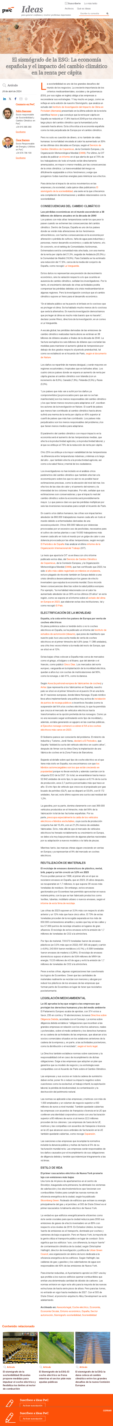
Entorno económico (70, 1311)
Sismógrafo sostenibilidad (67, 1315)
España (85, 1311)
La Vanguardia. (72, 265)
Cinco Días (69, 664)
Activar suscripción (32, 1405)
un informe (64, 156)
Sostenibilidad (89, 1315)
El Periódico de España (52, 544)
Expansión (90, 1133)
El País (59, 605)
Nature (54, 114)
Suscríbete (74, 3)
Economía (95, 1307)
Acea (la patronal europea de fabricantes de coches (74, 683)
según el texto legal (87, 1046)
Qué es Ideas (84, 8)
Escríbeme (21, 132)
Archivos (69, 8)
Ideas (32, 9)
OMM (82, 152)
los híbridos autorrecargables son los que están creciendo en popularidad (70, 767)
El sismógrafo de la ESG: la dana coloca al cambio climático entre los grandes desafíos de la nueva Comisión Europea (92, 1378)
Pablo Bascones (23, 111)
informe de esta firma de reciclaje (58, 903)
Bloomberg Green (50, 1200)
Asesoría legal (64, 1307)
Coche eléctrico (80, 1307)
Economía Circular (50, 1311)
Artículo (13, 85)
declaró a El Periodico (85, 740)
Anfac (44, 687)
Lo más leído (90, 3)
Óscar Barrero (23, 140)
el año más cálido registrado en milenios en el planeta (73, 570)
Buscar (107, 13)
